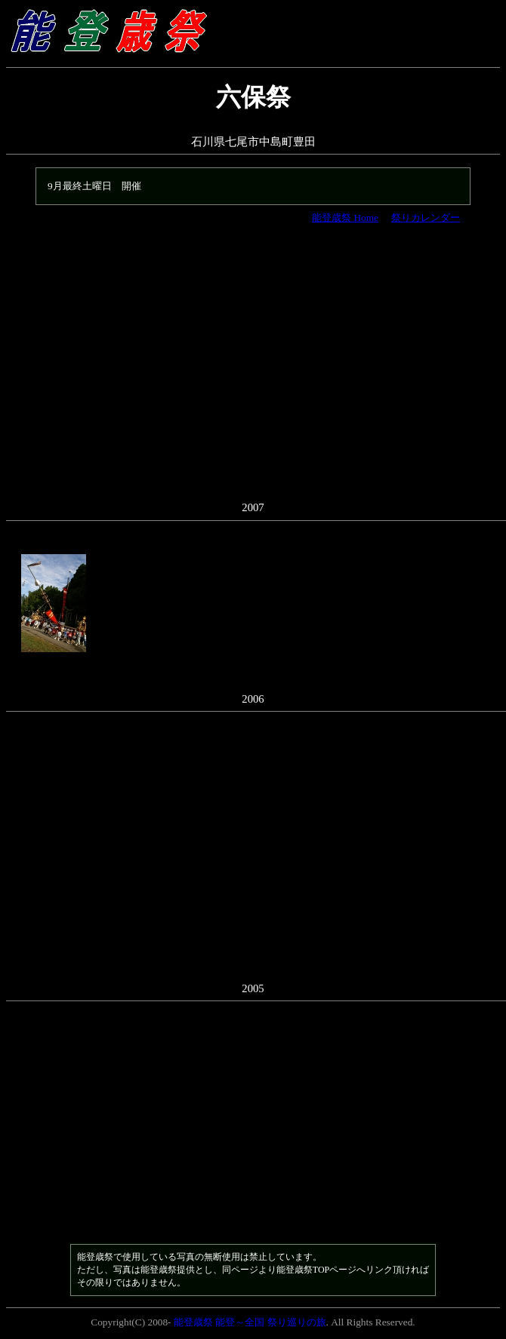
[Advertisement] (253, 370)
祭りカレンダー (425, 217)
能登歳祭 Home (345, 217)
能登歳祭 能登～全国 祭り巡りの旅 (250, 1322)
